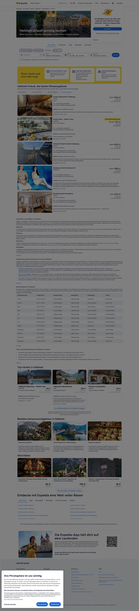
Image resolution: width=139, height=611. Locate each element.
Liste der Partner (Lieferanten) (13, 599)
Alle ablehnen (42, 604)
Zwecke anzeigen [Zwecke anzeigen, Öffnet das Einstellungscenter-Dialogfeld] (10, 604)
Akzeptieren (55, 604)
